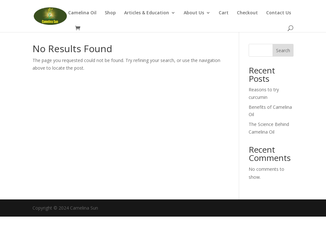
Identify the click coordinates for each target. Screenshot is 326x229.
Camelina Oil (82, 13)
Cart (224, 13)
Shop (110, 13)
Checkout (247, 13)
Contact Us (278, 13)
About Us (194, 13)
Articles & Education (146, 13)
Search (283, 50)
